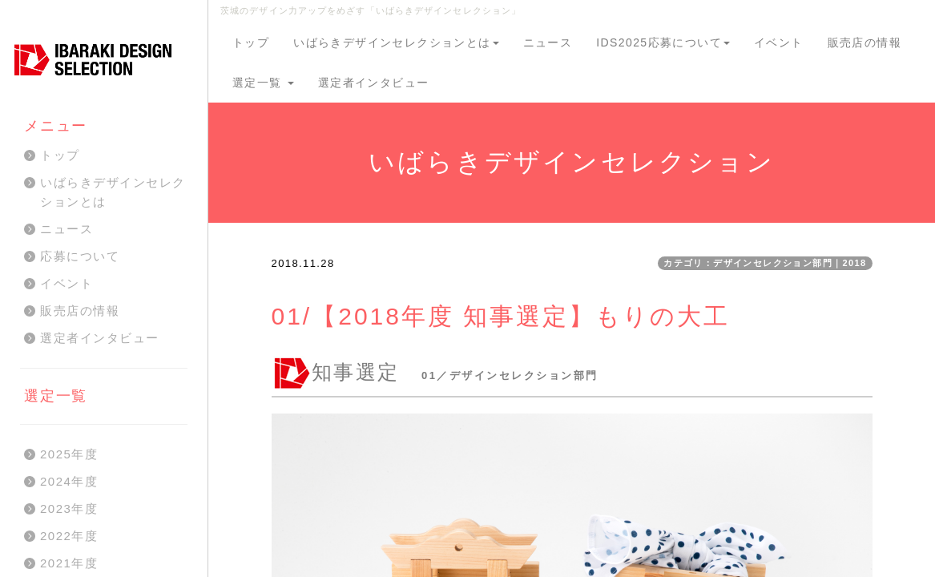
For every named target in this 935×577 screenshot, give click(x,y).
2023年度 (69, 508)
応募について (79, 256)
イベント (779, 42)
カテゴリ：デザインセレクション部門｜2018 (764, 263)
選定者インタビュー (373, 82)
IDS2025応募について (663, 42)
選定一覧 (263, 82)
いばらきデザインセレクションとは (395, 42)
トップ (250, 42)
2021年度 (69, 563)
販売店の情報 (864, 42)
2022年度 (69, 536)
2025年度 (69, 454)
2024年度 (69, 481)
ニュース (548, 42)
